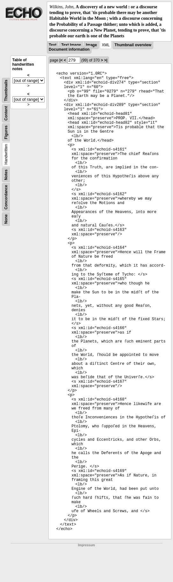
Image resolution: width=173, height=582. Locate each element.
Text (52, 45)
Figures (6, 132)
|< (61, 60)
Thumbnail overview (132, 45)
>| (105, 60)
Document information (69, 49)
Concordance (6, 197)
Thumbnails (6, 90)
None (6, 219)
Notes (6, 174)
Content (6, 113)
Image (91, 45)
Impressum (86, 545)
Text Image (71, 45)
